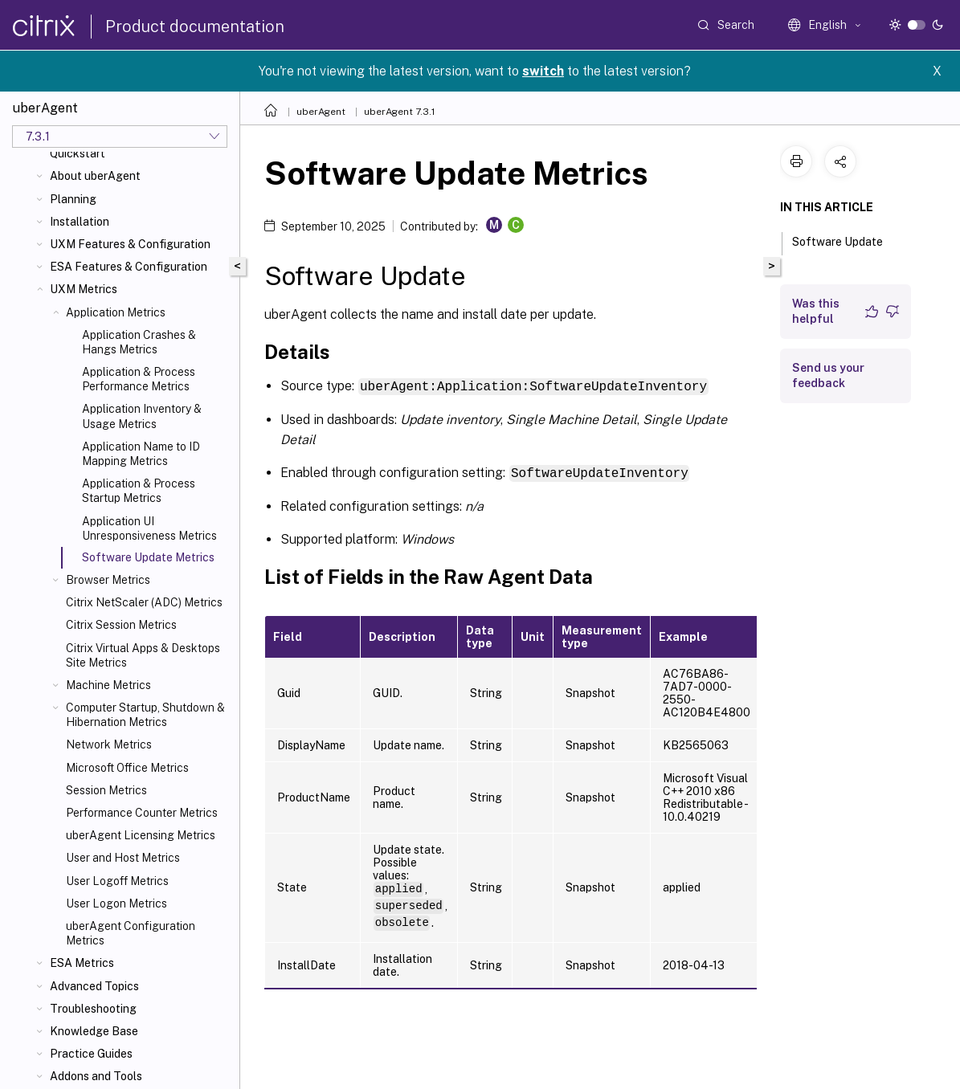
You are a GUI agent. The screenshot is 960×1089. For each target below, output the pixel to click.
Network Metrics (109, 744)
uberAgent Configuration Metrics (130, 933)
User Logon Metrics (116, 903)
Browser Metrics (108, 579)
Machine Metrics (108, 685)
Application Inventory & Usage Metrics (142, 416)
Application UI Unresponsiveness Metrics (149, 528)
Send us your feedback (828, 375)
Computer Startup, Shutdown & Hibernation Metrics (145, 714)
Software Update (846, 240)
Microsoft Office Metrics (127, 767)
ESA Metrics (82, 962)
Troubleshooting (93, 1008)
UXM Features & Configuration (130, 244)
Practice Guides (91, 1053)
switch (543, 71)
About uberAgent (95, 175)
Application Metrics (115, 312)
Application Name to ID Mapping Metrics (141, 453)
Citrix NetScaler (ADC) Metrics (144, 602)
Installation (79, 221)
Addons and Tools (96, 1076)
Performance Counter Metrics (142, 812)
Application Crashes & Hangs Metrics (139, 342)
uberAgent (320, 111)
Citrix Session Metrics (121, 624)
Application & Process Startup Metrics (138, 490)
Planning (73, 199)
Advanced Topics (94, 986)
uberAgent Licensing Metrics (140, 835)
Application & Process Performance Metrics (138, 379)
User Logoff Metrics (117, 881)
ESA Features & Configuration (128, 266)
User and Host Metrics (123, 857)
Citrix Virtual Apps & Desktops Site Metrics (143, 655)
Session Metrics (106, 790)
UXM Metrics (83, 289)
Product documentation (194, 26)
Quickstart (77, 153)
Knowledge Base (94, 1031)
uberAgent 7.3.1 (399, 111)
